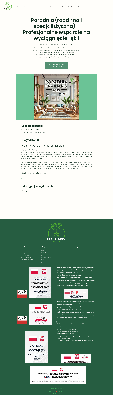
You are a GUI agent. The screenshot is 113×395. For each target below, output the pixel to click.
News (42, 262)
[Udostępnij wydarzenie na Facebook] (22, 191)
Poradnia (43, 252)
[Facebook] (56, 322)
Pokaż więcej (25, 179)
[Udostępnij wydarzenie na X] (26, 191)
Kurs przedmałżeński (46, 257)
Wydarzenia (44, 261)
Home (42, 250)
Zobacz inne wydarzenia (57, 66)
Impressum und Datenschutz (56, 388)
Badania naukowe (45, 255)
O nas (42, 259)
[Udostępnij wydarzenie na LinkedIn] (30, 191)
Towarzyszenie (45, 254)
